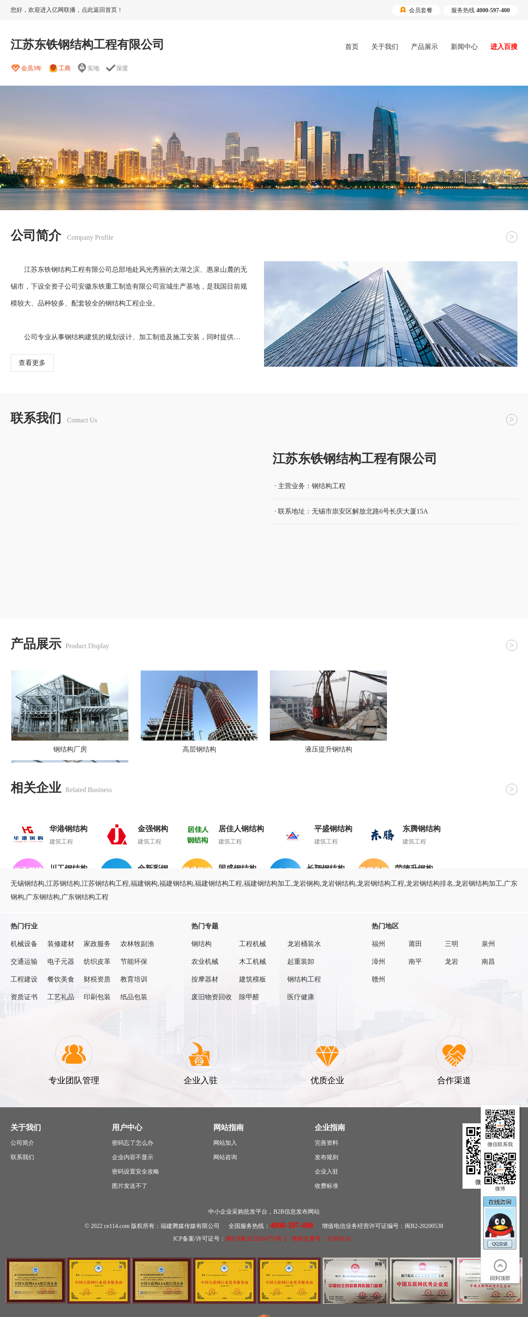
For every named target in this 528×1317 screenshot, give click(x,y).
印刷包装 (97, 997)
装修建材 (60, 943)
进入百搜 (503, 46)
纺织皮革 (97, 961)
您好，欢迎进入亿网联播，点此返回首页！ (67, 10)
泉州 (488, 943)
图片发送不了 (129, 1186)
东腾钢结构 (422, 829)
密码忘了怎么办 (132, 1143)
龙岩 (451, 961)
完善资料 (326, 1143)
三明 (451, 943)
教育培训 (133, 979)
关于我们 (384, 46)
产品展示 (424, 46)
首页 (352, 46)
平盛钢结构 (333, 829)
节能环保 (133, 961)
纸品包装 (133, 997)
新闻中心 (464, 46)
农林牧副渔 (137, 943)
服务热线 (480, 10)
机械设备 (24, 943)
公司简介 (22, 1143)
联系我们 (22, 1157)
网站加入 (225, 1143)
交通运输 (24, 961)
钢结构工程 (304, 979)
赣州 (378, 979)
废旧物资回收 (211, 997)
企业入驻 (326, 1171)
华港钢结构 (68, 829)
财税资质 (97, 979)
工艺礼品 (60, 997)
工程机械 (252, 943)
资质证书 (24, 997)
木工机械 (252, 961)
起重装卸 (300, 961)
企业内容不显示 (132, 1157)
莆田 (415, 943)
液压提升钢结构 (328, 749)
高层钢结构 (199, 749)
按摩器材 (204, 979)
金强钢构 (153, 829)
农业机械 (204, 961)
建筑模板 (252, 979)
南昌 (488, 961)
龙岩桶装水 (304, 943)
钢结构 (201, 943)
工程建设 (24, 979)
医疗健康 (300, 997)
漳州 (378, 961)
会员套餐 (416, 10)
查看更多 (32, 362)
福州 (378, 943)
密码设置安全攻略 (135, 1171)
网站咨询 (225, 1157)
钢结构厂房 (70, 749)
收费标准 (326, 1186)
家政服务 (97, 943)
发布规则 (326, 1157)
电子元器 (60, 961)
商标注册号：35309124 (321, 1239)
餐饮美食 (60, 979)
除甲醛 (249, 997)
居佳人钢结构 (241, 829)
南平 (415, 961)
